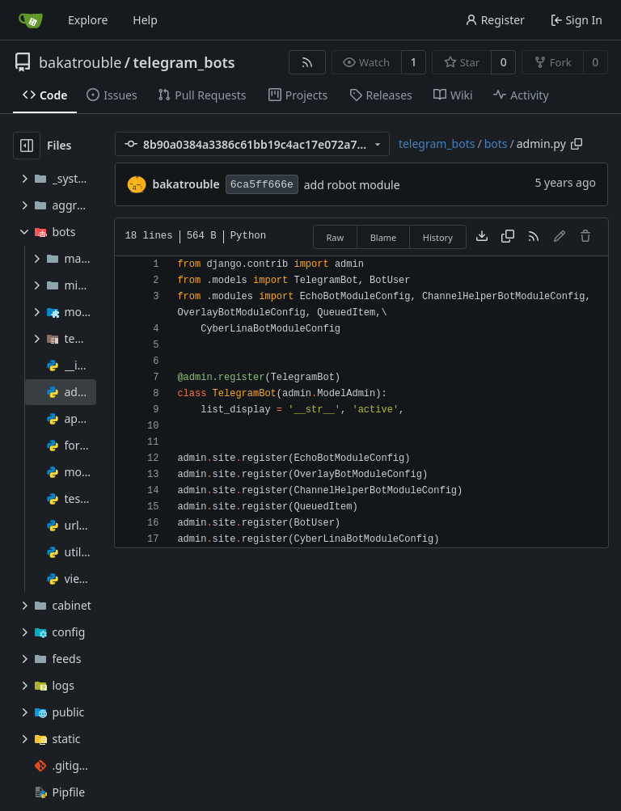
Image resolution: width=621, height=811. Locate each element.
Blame (383, 237)
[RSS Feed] (307, 62)
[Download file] (482, 237)
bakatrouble (80, 62)
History (438, 237)
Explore (88, 19)
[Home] (30, 20)
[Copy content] (508, 237)
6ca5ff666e (262, 185)
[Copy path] (576, 144)
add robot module (352, 184)
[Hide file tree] (26, 145)
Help (145, 19)
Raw (335, 237)
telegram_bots (184, 62)
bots (496, 143)
